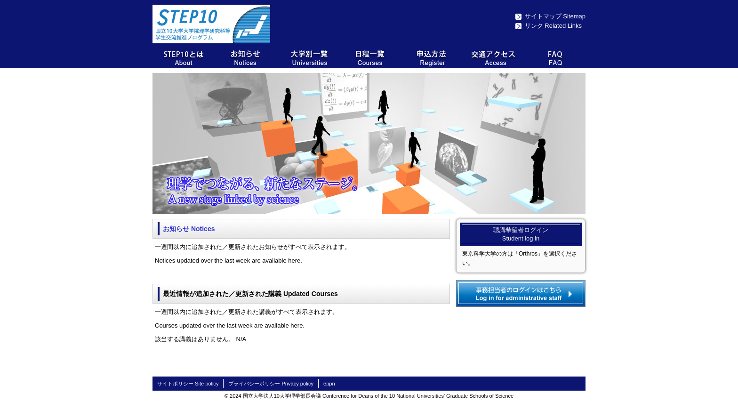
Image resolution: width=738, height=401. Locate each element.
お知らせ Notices (189, 229)
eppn (329, 383)
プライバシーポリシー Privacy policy (270, 383)
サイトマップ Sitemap (555, 16)
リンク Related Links (553, 25)
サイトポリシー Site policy (187, 383)
